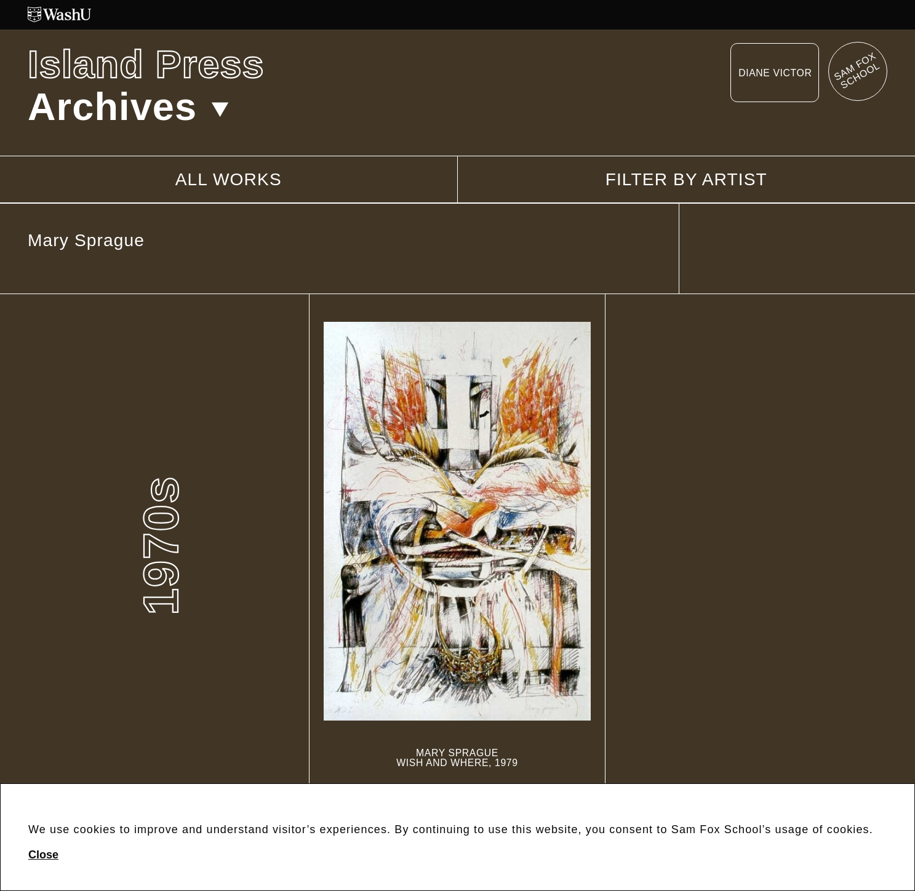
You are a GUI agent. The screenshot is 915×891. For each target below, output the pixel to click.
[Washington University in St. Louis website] (457, 14)
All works (228, 179)
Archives (128, 106)
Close (43, 855)
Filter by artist (686, 179)
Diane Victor (775, 73)
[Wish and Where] (457, 545)
